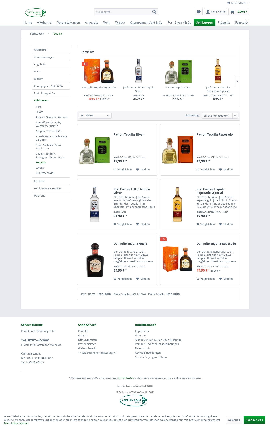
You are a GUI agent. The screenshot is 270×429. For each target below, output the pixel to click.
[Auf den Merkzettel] (143, 169)
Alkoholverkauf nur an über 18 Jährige (158, 339)
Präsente (39, 181)
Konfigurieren (254, 420)
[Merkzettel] (199, 11)
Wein (37, 71)
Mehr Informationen (16, 423)
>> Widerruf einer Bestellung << (97, 352)
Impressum (142, 331)
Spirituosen (41, 100)
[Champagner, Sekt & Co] (146, 22)
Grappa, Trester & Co (48, 131)
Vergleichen (123, 169)
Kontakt (83, 331)
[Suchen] (154, 11)
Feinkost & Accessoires (47, 188)
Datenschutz (142, 348)
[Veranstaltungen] (68, 22)
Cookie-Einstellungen (148, 352)
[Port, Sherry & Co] (179, 22)
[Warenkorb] (238, 11)
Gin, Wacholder (45, 173)
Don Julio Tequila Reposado (99, 87)
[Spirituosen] (204, 22)
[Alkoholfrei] (45, 22)
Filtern (87, 115)
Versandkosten (126, 377)
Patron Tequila (121, 294)
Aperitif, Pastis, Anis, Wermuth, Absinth (48, 124)
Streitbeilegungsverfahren (151, 357)
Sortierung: (192, 115)
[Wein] (107, 22)
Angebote (40, 64)
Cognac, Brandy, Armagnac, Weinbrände (50, 155)
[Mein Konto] (215, 11)
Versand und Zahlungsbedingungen (157, 344)
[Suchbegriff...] (126, 11)
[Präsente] (224, 22)
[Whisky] (120, 22)
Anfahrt (82, 335)
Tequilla (41, 162)
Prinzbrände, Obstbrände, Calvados (52, 138)
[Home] (28, 22)
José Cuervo (88, 294)
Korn (39, 106)
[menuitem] (126, 11)
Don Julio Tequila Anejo (130, 244)
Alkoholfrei (40, 49)
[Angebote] (91, 22)
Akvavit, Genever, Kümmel (52, 117)
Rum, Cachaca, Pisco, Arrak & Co (48, 146)
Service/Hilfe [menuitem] (236, 3)
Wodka (40, 167)
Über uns (39, 195)
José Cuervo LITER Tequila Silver (138, 89)
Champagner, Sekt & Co (48, 86)
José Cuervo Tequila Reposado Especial (218, 89)
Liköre (39, 112)
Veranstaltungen (44, 57)
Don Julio (105, 294)
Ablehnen (234, 420)
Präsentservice (87, 344)
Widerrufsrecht (87, 348)
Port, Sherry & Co (44, 93)
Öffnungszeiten (87, 339)
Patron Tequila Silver (178, 87)
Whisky (38, 78)
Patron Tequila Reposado (215, 134)
